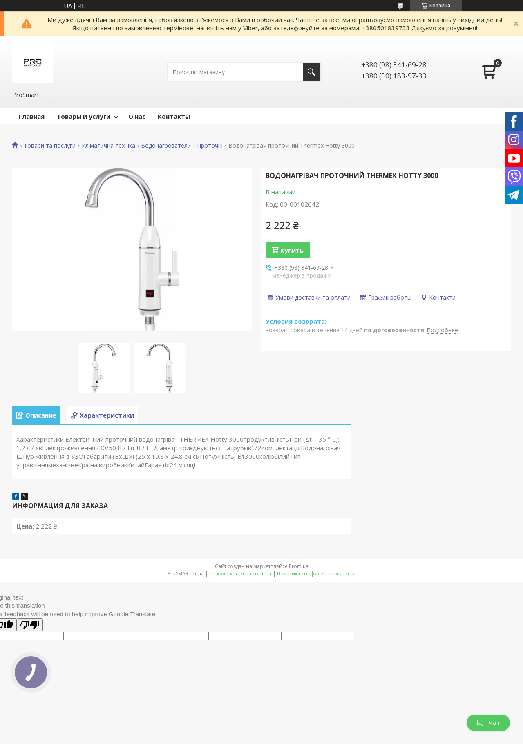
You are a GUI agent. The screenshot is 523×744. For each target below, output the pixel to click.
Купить (292, 250)
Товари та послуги (50, 145)
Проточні (210, 145)
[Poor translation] (30, 624)
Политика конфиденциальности (316, 573)
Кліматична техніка (108, 145)
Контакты (174, 116)
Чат (488, 722)
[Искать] (311, 72)
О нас (136, 116)
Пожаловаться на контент (240, 573)
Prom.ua (298, 566)
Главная (31, 116)
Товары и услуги (83, 116)
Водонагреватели (166, 145)
